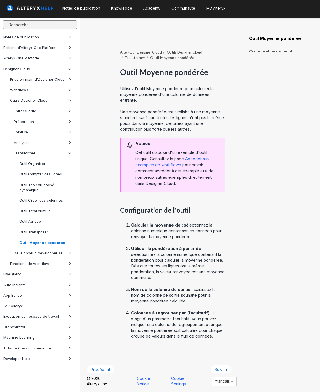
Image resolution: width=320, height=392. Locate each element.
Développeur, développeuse (42, 253)
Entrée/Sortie (42, 111)
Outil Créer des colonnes (41, 200)
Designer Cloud (37, 69)
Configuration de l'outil (270, 51)
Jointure (42, 132)
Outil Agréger (30, 221)
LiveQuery (37, 274)
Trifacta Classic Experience (37, 348)
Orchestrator (37, 327)
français (224, 381)
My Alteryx (216, 8)
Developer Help (37, 358)
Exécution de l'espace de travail (37, 316)
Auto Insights (37, 285)
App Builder (37, 295)
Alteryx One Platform (37, 58)
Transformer (42, 153)
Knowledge (121, 8)
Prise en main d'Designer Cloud (40, 79)
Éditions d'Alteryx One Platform (37, 47)
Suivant (221, 369)
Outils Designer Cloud (40, 100)
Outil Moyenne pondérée (42, 242)
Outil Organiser (32, 163)
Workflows (40, 90)
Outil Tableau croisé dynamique (36, 187)
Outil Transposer (33, 232)
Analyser (42, 142)
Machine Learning (37, 337)
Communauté (183, 8)
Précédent (100, 369)
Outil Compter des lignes (40, 174)
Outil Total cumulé (35, 211)
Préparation (42, 121)
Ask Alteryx (37, 306)
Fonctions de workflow (40, 263)
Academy (151, 8)
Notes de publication (37, 37)
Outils (184, 52)
